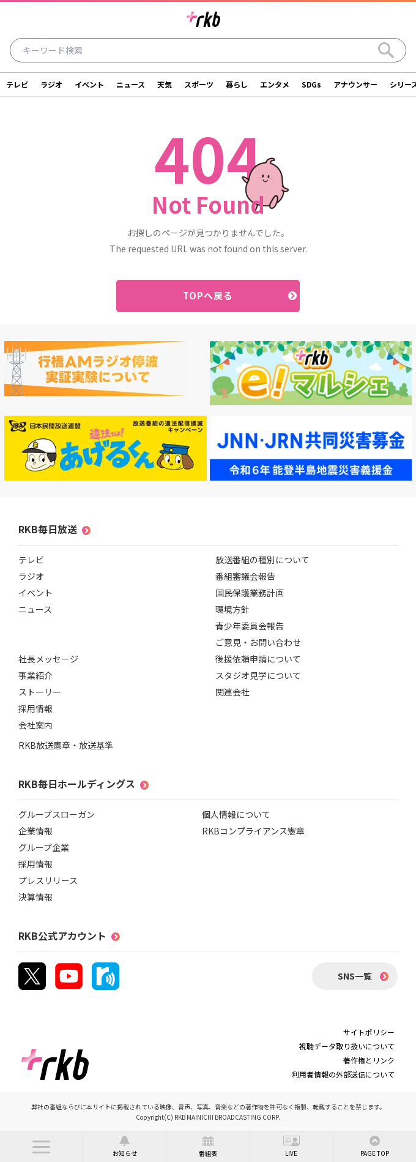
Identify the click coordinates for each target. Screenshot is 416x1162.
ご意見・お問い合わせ (258, 642)
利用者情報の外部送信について (343, 1074)
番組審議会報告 (245, 576)
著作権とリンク (369, 1060)
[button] (41, 1146)
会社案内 (35, 725)
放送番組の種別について (262, 559)
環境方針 (232, 609)
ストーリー (39, 692)
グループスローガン (56, 814)
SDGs (311, 84)
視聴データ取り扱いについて (347, 1046)
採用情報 (35, 708)
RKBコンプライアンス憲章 (253, 831)
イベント (89, 84)
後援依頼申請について (258, 659)
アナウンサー (355, 84)
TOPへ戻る (208, 295)
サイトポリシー (369, 1032)
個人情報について (236, 814)
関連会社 (232, 692)
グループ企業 (43, 847)
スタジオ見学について (258, 675)
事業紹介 (35, 675)
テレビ (17, 84)
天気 (164, 84)
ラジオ (51, 84)
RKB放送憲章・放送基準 (65, 745)
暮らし (237, 84)
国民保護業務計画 (249, 593)
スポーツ (199, 84)
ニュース (130, 84)
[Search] (386, 50)
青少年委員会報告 (249, 626)
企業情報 (35, 831)
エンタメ (274, 84)
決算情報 (35, 897)
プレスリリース (48, 880)
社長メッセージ (48, 659)
